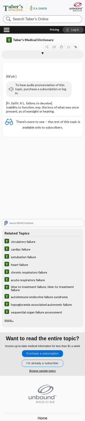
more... (9, 320)
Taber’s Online (30, 8)
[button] (73, 30)
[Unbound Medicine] (75, 7)
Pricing (54, 29)
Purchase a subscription (43, 353)
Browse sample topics (42, 371)
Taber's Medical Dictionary (29, 40)
